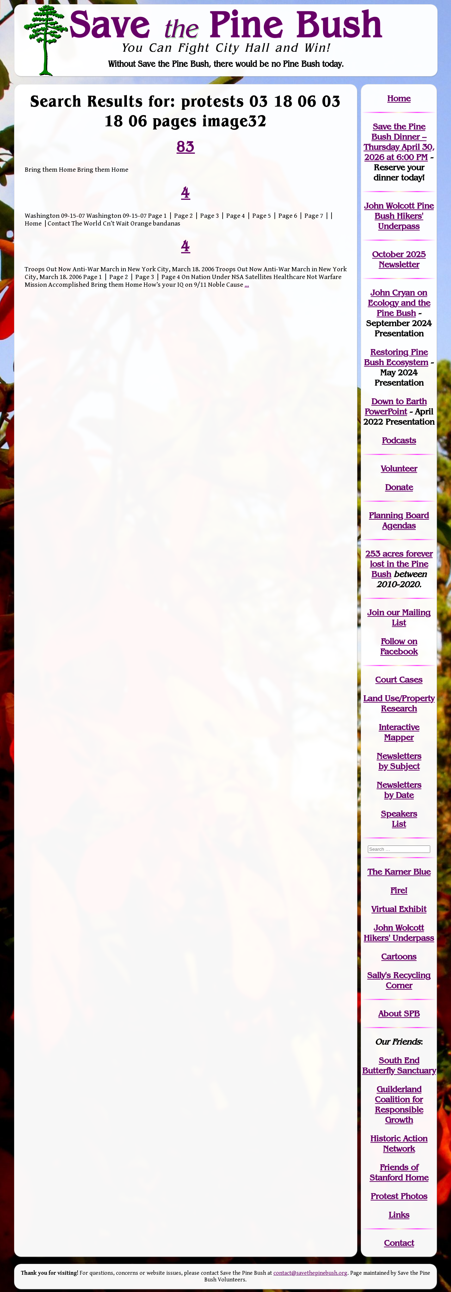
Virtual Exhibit (398, 909)
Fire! (398, 890)
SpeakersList (399, 819)
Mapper (399, 737)
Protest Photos (399, 1196)
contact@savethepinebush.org (310, 1273)
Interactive (399, 727)
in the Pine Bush (401, 564)
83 (186, 147)
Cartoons (398, 956)
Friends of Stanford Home (399, 1172)
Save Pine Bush (226, 24)
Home (398, 98)
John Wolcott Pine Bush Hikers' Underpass (399, 216)
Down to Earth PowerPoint (396, 406)
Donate (399, 487)
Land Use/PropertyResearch (398, 703)
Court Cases (398, 679)
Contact (399, 1243)
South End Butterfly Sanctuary (399, 1065)
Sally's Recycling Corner (399, 980)
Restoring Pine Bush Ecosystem (396, 357)
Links (399, 1215)
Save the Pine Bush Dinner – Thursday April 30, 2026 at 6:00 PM (399, 141)
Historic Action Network (398, 1143)
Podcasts (399, 440)
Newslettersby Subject (399, 761)
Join (375, 612)
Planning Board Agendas (399, 520)
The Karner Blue (399, 872)
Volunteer (399, 468)
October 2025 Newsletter (399, 259)
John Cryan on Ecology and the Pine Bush (399, 302)
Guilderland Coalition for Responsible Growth (399, 1104)
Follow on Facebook (399, 646)
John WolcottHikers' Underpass (399, 933)
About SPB (399, 1013)
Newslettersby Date (399, 790)
